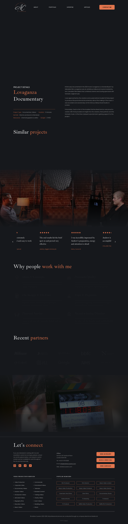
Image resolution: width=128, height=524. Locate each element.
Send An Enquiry (105, 454)
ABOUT (36, 7)
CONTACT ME (107, 7)
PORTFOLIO (52, 7)
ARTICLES (87, 7)
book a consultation (24, 207)
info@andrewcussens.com (68, 464)
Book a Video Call (105, 460)
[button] (13, 242)
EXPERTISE (70, 7)
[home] (20, 7)
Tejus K (66, 520)
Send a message (105, 466)
